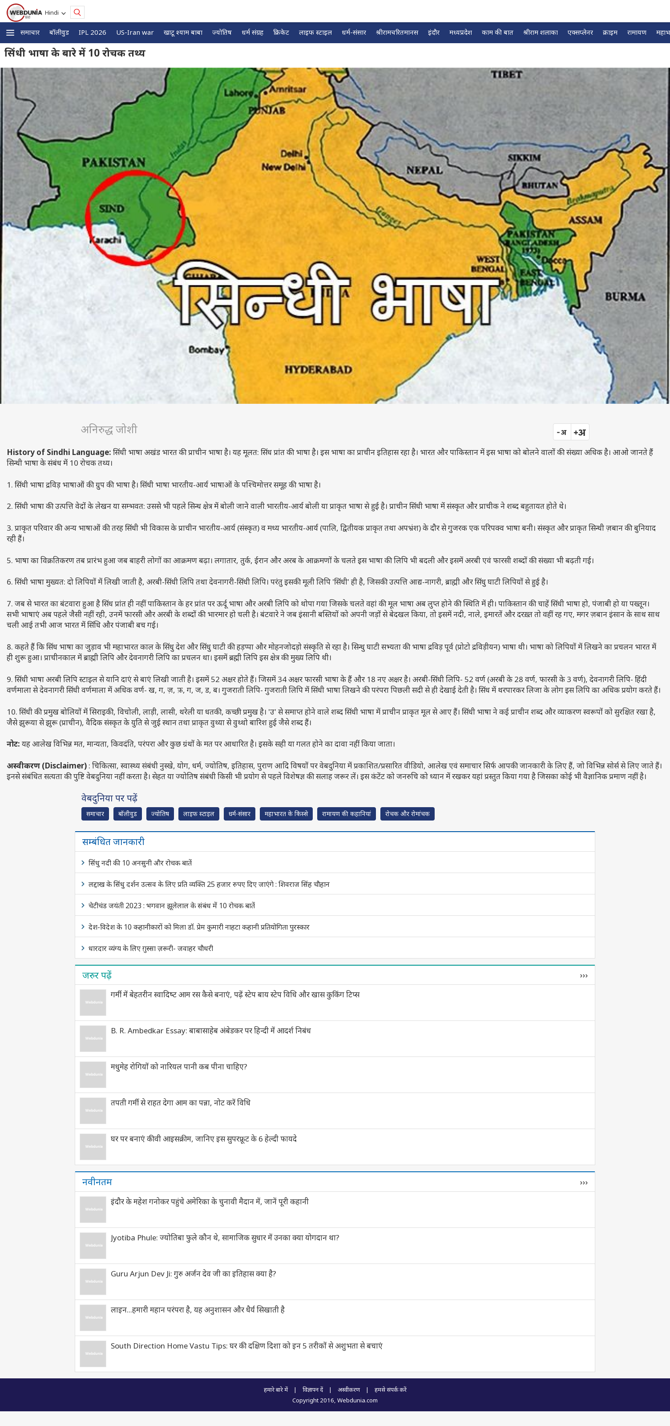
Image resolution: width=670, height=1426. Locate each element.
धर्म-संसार (354, 32)
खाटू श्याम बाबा (183, 32)
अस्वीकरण (349, 1389)
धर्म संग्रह (252, 32)
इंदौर (434, 32)
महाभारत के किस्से (286, 813)
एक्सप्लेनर (580, 32)
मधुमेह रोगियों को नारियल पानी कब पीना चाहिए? (179, 1066)
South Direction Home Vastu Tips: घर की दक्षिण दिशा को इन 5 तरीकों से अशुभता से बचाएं (247, 1346)
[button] (10, 32)
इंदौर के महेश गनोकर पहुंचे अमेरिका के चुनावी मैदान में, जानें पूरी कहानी (210, 1201)
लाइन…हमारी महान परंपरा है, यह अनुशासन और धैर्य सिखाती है (198, 1309)
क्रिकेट (281, 32)
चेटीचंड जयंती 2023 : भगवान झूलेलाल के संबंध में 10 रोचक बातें (172, 905)
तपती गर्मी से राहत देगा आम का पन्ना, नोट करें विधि (180, 1102)
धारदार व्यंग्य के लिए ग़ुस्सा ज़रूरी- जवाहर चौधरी (151, 948)
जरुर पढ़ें (97, 975)
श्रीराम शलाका (540, 32)
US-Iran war (135, 32)
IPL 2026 (92, 32)
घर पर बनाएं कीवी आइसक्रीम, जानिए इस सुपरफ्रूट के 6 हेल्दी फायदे (204, 1138)
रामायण (636, 32)
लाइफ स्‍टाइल (315, 32)
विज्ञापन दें (313, 1389)
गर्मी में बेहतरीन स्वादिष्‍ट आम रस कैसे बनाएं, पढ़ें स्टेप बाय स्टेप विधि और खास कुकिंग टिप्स (235, 994)
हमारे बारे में (276, 1389)
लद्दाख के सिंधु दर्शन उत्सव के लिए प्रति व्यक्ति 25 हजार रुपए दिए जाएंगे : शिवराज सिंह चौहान (209, 884)
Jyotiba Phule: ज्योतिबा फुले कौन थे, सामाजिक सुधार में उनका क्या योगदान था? (225, 1237)
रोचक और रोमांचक (407, 813)
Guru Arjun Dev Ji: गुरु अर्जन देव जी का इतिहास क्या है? (193, 1273)
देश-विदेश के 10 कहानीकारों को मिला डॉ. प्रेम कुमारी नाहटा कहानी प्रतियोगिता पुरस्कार (199, 927)
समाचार (30, 32)
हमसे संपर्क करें (391, 1389)
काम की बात (497, 32)
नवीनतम (97, 1181)
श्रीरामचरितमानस (397, 32)
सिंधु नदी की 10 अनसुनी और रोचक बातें (140, 863)
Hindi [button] (53, 12)
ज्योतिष (222, 32)
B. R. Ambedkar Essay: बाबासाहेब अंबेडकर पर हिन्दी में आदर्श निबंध (211, 1030)
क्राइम (610, 32)
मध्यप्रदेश (460, 32)
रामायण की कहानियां (346, 813)
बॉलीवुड (59, 32)
